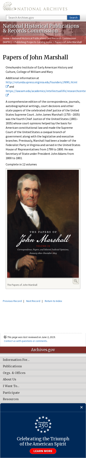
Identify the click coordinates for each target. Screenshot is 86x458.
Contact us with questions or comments (25, 341)
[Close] (81, 407)
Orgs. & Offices (14, 373)
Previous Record (12, 301)
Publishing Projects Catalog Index (33, 42)
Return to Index (53, 301)
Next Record (33, 301)
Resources (11, 399)
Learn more (43, 451)
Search (73, 17)
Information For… (16, 360)
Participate (11, 392)
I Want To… (11, 386)
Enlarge (76, 281)
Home (6, 38)
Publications (12, 366)
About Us (9, 379)
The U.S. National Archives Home (35, 7)
